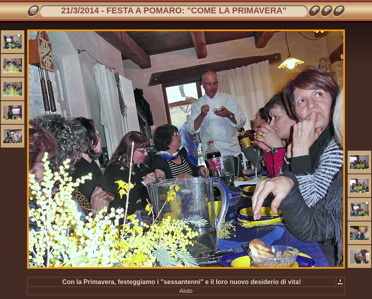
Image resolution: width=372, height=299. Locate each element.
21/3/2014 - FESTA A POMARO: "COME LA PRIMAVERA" (173, 10)
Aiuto (186, 291)
